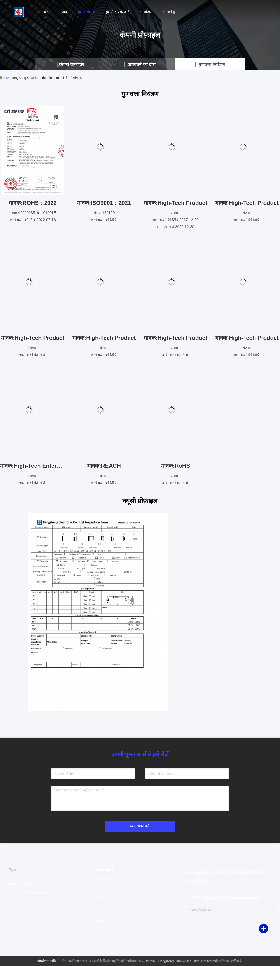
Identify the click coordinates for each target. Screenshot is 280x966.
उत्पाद (62, 12)
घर (46, 12)
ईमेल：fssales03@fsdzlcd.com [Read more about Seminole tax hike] (26, 893)
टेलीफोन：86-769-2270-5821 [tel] (24, 884)
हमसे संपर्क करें (117, 12)
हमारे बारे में (86, 12)
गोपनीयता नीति (46, 961)
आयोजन (145, 12)
